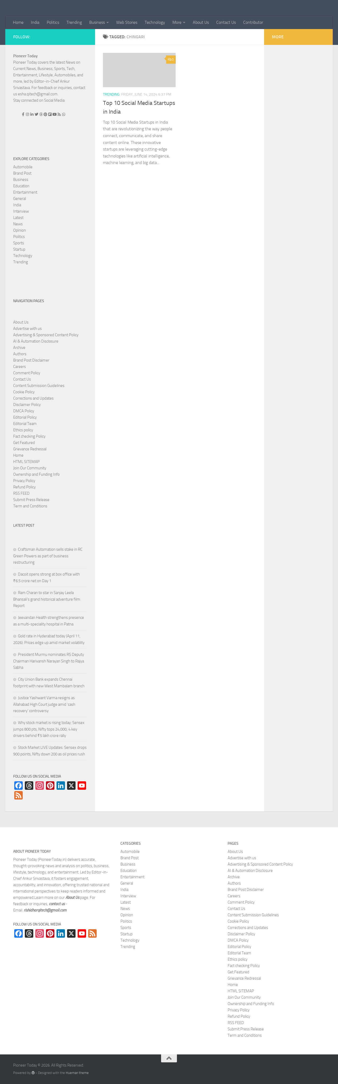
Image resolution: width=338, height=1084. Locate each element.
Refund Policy (24, 487)
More (176, 22)
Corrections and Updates (33, 398)
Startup (19, 249)
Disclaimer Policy (27, 404)
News (18, 224)
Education (21, 186)
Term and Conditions (30, 506)
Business (97, 22)
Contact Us (226, 22)
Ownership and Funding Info (36, 474)
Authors (19, 354)
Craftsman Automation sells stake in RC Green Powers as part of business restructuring (47, 556)
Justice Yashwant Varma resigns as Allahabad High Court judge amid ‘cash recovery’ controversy (44, 704)
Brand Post (22, 173)
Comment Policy (26, 373)
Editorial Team (25, 423)
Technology (155, 22)
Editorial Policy (25, 417)
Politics (53, 22)
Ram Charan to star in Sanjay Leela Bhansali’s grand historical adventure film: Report (47, 599)
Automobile (22, 167)
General (19, 198)
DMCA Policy (23, 411)
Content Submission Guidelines (38, 385)
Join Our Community (29, 468)
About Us (201, 22)
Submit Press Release (31, 499)
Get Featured (24, 442)
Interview (21, 211)
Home (18, 22)
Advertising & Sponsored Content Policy (45, 335)
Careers (19, 366)
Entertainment (25, 192)
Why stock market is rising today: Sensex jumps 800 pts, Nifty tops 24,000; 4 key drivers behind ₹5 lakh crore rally (48, 729)
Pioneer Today (25, 56)
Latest (18, 217)
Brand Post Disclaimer (31, 360)
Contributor (253, 22)
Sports (18, 243)
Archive (19, 347)
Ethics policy (23, 430)
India (35, 22)
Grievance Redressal (29, 449)
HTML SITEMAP (26, 461)
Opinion (19, 230)
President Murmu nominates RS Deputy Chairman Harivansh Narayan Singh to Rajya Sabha (48, 661)
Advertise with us (27, 328)
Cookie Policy (24, 392)
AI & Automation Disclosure (35, 341)
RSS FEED (21, 493)
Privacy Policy (24, 480)
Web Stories (126, 22)
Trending (74, 22)
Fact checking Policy (29, 436)
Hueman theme (77, 1073)
